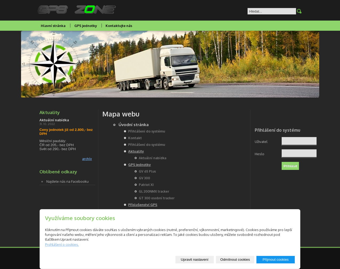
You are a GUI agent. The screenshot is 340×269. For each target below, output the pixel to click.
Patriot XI (146, 185)
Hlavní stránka (53, 26)
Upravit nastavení (194, 260)
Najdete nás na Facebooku (67, 181)
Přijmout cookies (275, 260)
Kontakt (135, 138)
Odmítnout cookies (235, 260)
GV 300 (144, 178)
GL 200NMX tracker (154, 191)
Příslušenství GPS (142, 204)
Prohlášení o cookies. (62, 244)
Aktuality (136, 151)
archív (87, 159)
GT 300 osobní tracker (157, 198)
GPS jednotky (85, 26)
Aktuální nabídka (152, 158)
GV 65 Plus (147, 171)
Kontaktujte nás (119, 26)
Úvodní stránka (134, 124)
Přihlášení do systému (146, 131)
